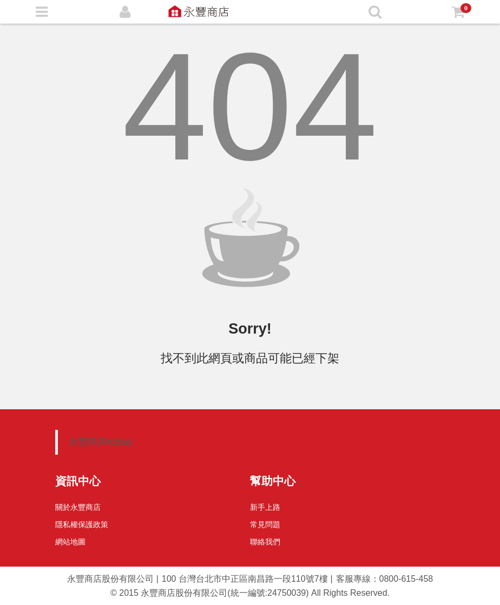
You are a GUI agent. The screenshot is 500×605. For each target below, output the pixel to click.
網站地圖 (70, 541)
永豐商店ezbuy (101, 441)
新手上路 (265, 507)
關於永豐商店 (78, 507)
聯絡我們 (265, 541)
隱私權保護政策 (81, 524)
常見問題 (265, 524)
